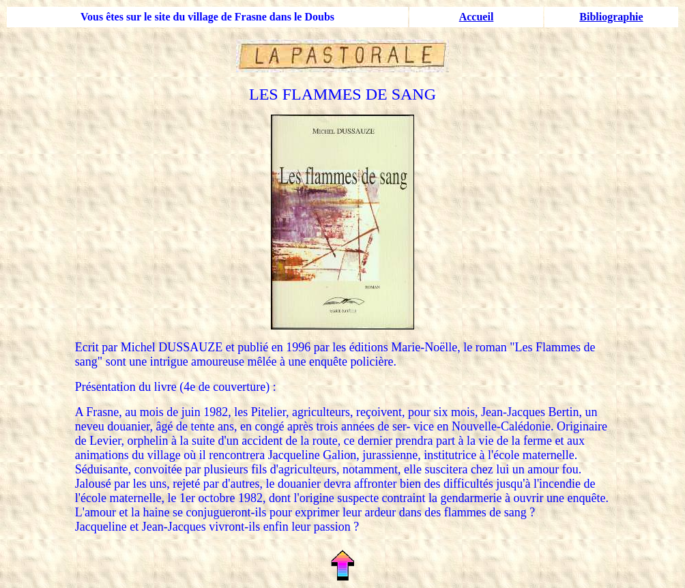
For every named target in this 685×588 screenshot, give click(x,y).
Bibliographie (611, 17)
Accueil (476, 17)
